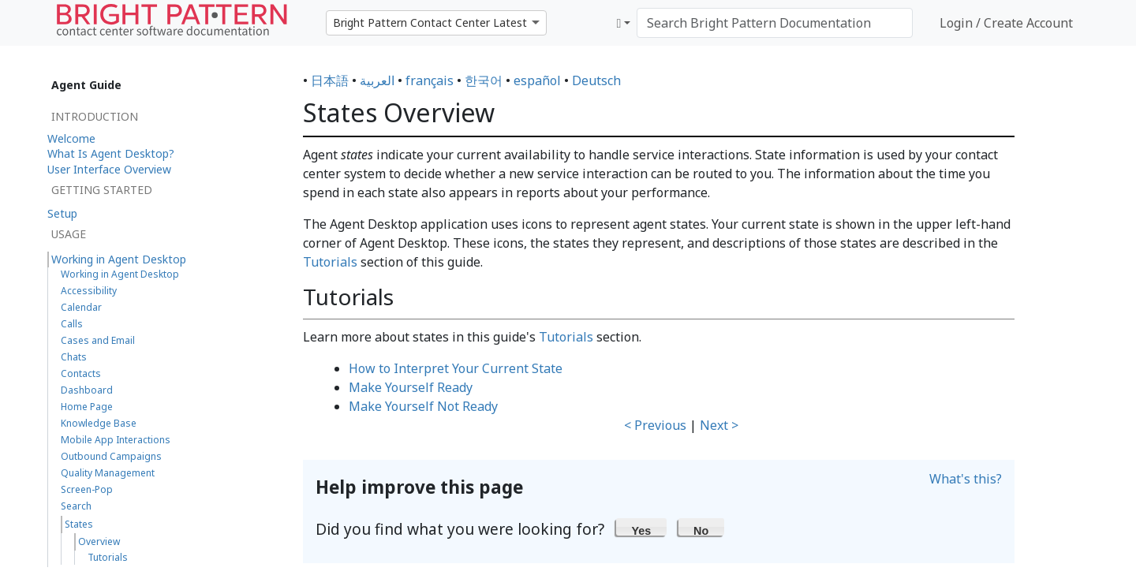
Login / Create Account (1006, 23)
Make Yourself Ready (411, 387)
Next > (719, 425)
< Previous (655, 425)
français (429, 80)
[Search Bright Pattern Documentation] (775, 23)
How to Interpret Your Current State (455, 368)
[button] (641, 527)
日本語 (330, 80)
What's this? (965, 478)
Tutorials (330, 262)
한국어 (484, 80)
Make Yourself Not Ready (423, 406)
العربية (377, 80)
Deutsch (596, 80)
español (537, 80)
